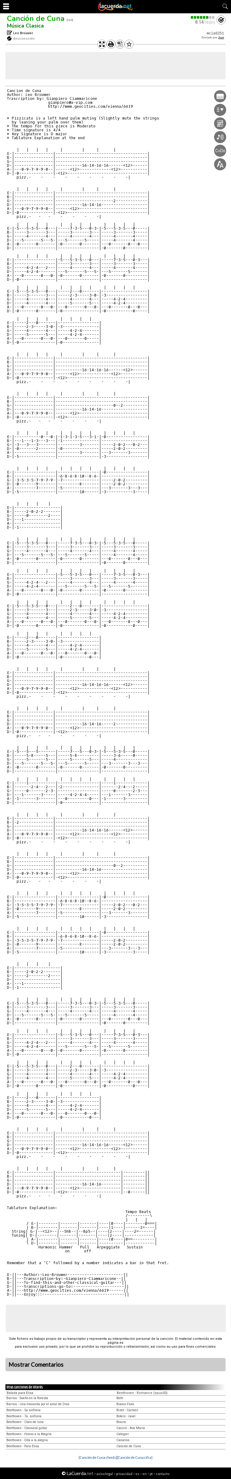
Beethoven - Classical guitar (26, 1428)
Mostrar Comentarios (35, 1364)
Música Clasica (25, 25)
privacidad (124, 1474)
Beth (119, 1398)
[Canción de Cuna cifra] (134, 1457)
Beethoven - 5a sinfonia (23, 1410)
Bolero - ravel (125, 1416)
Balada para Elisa (20, 1393)
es (137, 1474)
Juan (221, 37)
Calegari (122, 1434)
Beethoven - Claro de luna (25, 1422)
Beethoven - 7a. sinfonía (23, 1416)
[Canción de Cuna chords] (98, 1457)
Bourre (121, 1422)
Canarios (122, 1440)
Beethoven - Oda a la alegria (27, 1440)
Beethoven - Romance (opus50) (142, 1393)
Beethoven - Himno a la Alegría (28, 1434)
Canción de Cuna (35, 18)
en (144, 1474)
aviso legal (104, 1474)
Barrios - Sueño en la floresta (27, 1398)
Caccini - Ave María (130, 1428)
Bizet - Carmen (127, 1410)
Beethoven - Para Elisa (22, 1446)
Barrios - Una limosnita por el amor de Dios (37, 1404)
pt (151, 1474)
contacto (162, 1474)
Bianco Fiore (125, 1404)
